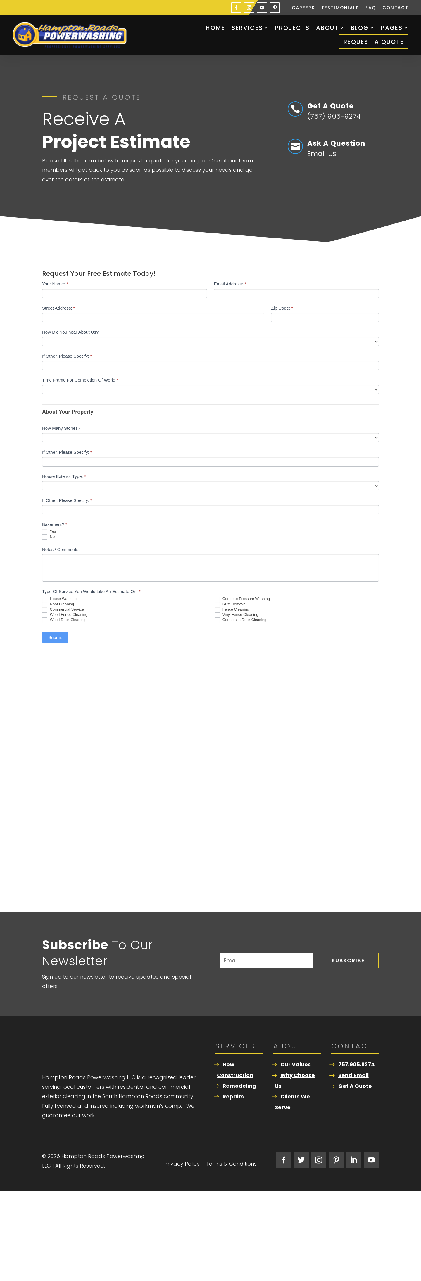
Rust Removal (230, 604)
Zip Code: (282, 308)
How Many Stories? (61, 428)
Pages (392, 28)
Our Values (295, 1064)
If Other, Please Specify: (67, 355)
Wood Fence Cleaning (64, 615)
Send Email (353, 1075)
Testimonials (340, 8)
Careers (303, 8)
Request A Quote (374, 42)
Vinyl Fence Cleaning (236, 615)
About (327, 28)
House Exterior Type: (64, 476)
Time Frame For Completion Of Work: (80, 379)
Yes (49, 531)
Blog (360, 28)
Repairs (233, 1096)
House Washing (59, 599)
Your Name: (55, 283)
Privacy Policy (182, 1255)
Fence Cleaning (232, 609)
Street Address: (58, 308)
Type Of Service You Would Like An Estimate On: (91, 591)
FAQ (370, 8)
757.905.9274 (356, 1064)
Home (215, 28)
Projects (292, 28)
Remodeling (239, 1085)
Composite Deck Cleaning (240, 620)
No (48, 537)
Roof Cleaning (58, 604)
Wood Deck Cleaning (64, 620)
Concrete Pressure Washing (242, 599)
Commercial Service (63, 609)
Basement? (54, 524)
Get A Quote (355, 1086)
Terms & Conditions (231, 1255)
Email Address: (230, 283)
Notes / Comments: (61, 549)
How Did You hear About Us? (70, 332)
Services (247, 28)
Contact (395, 8)
